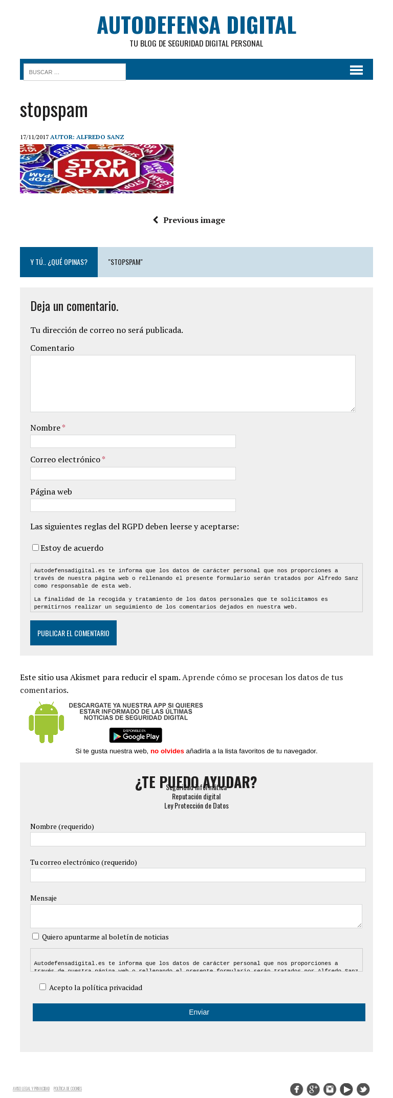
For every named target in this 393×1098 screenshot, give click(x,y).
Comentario (52, 348)
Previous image (188, 220)
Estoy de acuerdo (71, 547)
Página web (51, 491)
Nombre (45, 427)
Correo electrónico (65, 459)
